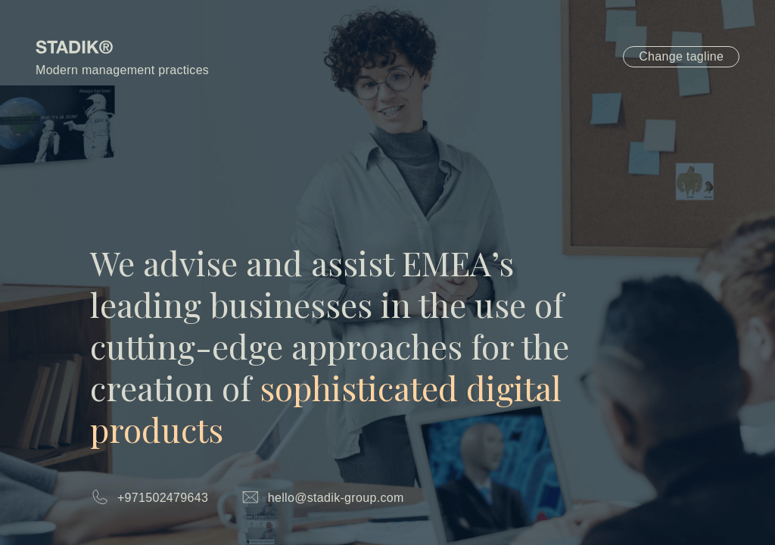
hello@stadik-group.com (336, 497)
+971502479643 (162, 497)
